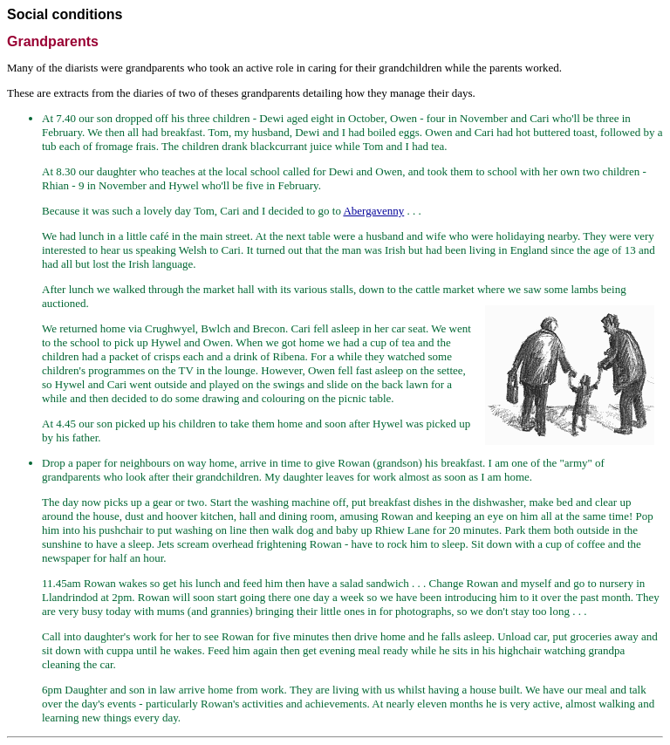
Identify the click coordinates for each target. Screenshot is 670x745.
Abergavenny (373, 210)
